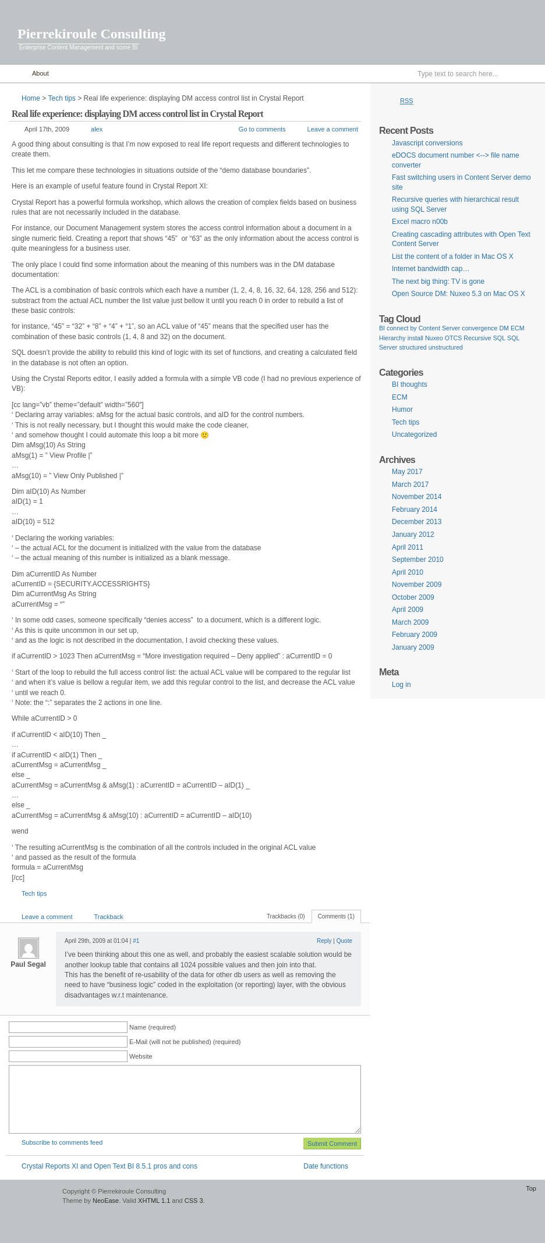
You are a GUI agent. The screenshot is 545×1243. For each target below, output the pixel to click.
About (40, 73)
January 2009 (413, 647)
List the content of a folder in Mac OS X (453, 256)
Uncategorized (414, 434)
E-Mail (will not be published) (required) (184, 1041)
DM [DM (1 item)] (504, 328)
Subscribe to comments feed (62, 1142)
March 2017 (410, 484)
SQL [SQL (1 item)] (499, 337)
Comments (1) (336, 916)
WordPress (29, 1196)
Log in (401, 685)
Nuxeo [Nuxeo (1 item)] (434, 337)
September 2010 (418, 559)
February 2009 (414, 635)
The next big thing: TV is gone (438, 281)
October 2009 (413, 597)
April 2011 (407, 547)
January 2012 (413, 534)
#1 (136, 941)
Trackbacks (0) (286, 916)
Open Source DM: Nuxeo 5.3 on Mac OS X (458, 294)
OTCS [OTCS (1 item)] (453, 337)
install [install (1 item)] (415, 337)
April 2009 (407, 610)
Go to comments (262, 129)
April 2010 (407, 572)
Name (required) (152, 1027)
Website (141, 1056)
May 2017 (407, 472)
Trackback (108, 916)
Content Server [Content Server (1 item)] (440, 328)
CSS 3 (194, 1200)
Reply (324, 941)
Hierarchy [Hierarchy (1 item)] (392, 337)
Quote (344, 941)
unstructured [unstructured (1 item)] (446, 347)
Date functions (325, 1166)
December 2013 (416, 522)
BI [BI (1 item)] (382, 328)
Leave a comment (332, 129)
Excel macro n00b (420, 222)
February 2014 (414, 509)
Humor (402, 409)
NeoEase (106, 1200)
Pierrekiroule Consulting (91, 33)
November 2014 (416, 497)
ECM (400, 397)
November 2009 (416, 584)
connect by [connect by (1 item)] (402, 328)
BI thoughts (409, 384)
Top (531, 1188)
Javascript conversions (427, 143)
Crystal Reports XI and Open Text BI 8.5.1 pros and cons (109, 1166)
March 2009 (410, 622)
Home (13, 74)
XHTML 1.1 (154, 1200)
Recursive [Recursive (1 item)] (477, 337)
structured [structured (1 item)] (412, 347)
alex (96, 129)
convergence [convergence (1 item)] (479, 328)
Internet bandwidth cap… (430, 269)
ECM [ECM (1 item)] (518, 328)
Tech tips (61, 98)
